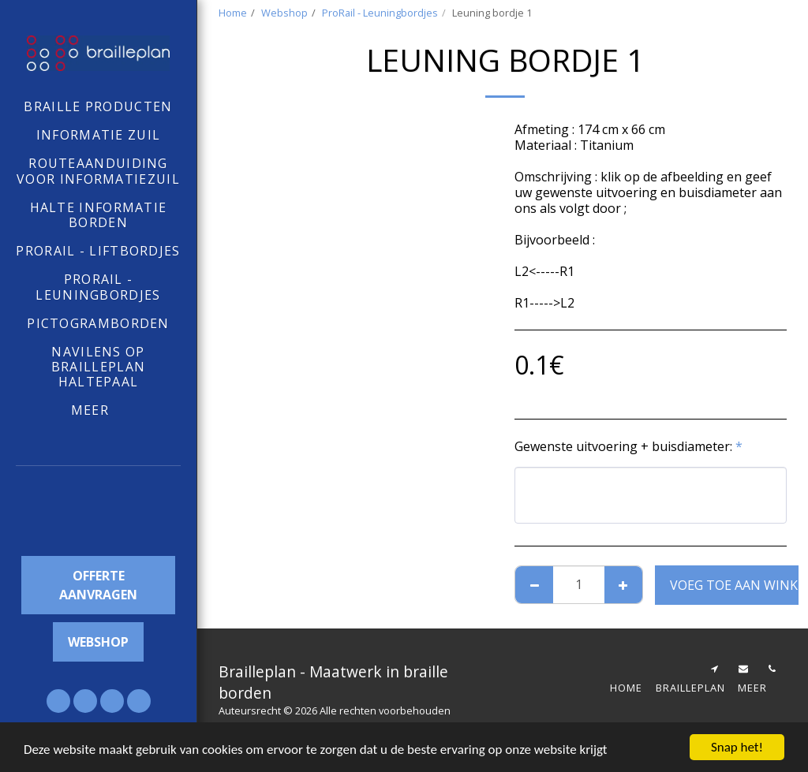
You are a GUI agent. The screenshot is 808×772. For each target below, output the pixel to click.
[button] (98, 514)
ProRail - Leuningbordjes (380, 13)
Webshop (284, 13)
